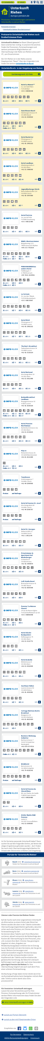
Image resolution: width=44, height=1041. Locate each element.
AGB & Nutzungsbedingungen (16, 1038)
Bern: (15, 871)
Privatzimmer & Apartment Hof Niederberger (27, 555)
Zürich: (15, 902)
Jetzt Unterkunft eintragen (18, 1002)
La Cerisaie (25, 294)
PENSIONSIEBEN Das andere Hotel (28, 268)
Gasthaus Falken (27, 686)
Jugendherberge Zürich (30, 189)
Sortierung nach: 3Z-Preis (26, 74)
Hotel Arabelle (26, 660)
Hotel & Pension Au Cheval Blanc (28, 790)
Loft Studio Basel (27, 581)
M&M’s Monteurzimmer (30, 241)
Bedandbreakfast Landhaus (28, 398)
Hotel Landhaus (27, 163)
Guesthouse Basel (28, 111)
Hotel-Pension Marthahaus (26, 425)
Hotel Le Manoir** (28, 85)
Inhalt (21, 2)
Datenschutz (28, 1034)
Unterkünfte (7, 2)
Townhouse (25, 477)
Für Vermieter (15, 1034)
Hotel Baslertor (27, 137)
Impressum (35, 1038)
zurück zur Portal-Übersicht (15, 1015)
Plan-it (23, 451)
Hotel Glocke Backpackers (26, 634)
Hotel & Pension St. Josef (31, 503)
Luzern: (15, 891)
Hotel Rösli (25, 320)
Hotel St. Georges (28, 529)
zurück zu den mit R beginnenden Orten (20, 1019)
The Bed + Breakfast (29, 346)
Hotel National (27, 372)
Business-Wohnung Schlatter (28, 737)
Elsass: (15, 880)
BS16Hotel (25, 764)
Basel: (15, 862)
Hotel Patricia (26, 215)
